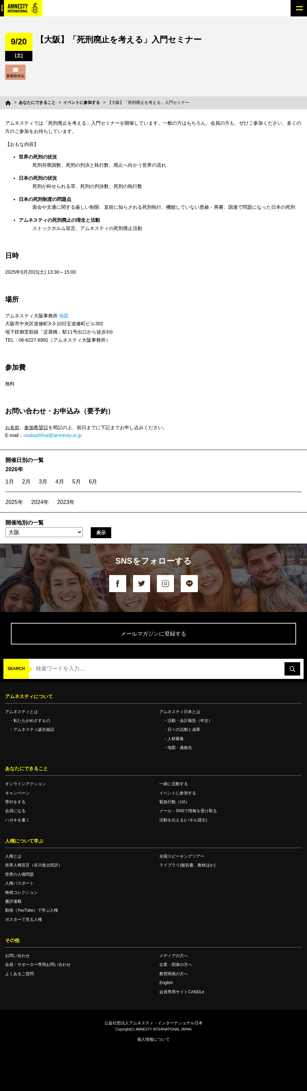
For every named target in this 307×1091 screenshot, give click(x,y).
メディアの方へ (173, 955)
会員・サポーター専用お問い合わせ (38, 964)
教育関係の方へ (173, 973)
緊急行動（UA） (174, 802)
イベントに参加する (81, 102)
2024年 (40, 502)
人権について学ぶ (24, 841)
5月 (76, 482)
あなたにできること (37, 102)
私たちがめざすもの (31, 720)
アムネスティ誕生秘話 (33, 729)
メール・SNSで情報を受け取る (188, 810)
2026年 (14, 469)
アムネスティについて (29, 696)
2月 (26, 482)
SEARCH (16, 668)
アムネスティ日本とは (179, 711)
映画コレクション (21, 892)
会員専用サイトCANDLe (181, 992)
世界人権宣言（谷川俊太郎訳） (33, 865)
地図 (64, 315)
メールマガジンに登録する (153, 634)
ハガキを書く (17, 820)
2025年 (14, 502)
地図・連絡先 (179, 747)
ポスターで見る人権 (23, 919)
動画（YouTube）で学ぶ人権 (31, 910)
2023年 (66, 502)
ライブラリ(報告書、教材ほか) (187, 865)
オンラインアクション (25, 783)
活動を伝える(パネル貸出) (183, 820)
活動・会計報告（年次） (190, 720)
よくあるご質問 (19, 973)
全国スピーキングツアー (181, 856)
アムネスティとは (21, 711)
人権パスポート (19, 883)
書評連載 (13, 901)
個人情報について (153, 1039)
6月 (93, 482)
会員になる (15, 810)
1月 (9, 482)
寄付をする (15, 802)
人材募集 (175, 738)
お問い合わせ (17, 955)
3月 (43, 482)
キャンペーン (17, 793)
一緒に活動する (173, 783)
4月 (60, 482)
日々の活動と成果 (183, 729)
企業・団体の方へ (175, 964)
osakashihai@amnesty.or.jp (53, 435)
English (166, 982)
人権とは (13, 856)
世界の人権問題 (19, 874)
